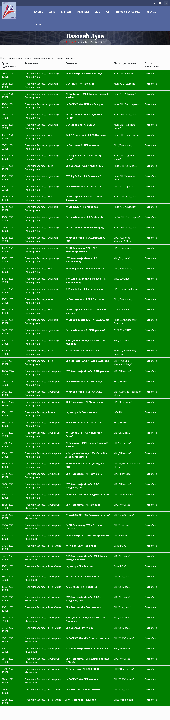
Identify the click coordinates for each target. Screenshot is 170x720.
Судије (84, 42)
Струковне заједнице (127, 12)
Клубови (66, 12)
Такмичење (83, 12)
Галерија (151, 12)
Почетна (38, 12)
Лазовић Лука (97, 42)
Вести (52, 12)
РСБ (108, 12)
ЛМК (97, 12)
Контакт (38, 24)
